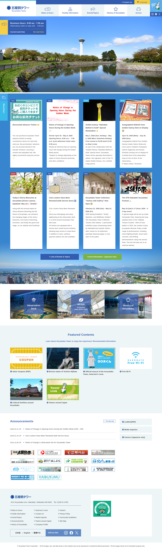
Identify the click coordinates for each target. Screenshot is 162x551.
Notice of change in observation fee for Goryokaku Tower (47, 442)
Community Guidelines (67, 517)
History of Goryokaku (116, 10)
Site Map (62, 521)
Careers (62, 510)
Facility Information (70, 10)
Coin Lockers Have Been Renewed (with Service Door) (46, 436)
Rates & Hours (47, 10)
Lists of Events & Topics (59, 257)
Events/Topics (93, 10)
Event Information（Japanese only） (102, 257)
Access (139, 10)
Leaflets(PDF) (129, 422)
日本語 (17, 533)
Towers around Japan (43, 521)
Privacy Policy (64, 514)
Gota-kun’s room (41, 510)
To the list (109, 421)
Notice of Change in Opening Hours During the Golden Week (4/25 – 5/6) (53, 429)
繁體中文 (37, 533)
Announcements (17, 521)
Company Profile (41, 524)
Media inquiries (130, 430)
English (27, 533)
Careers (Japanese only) (133, 437)
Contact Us (127, 2)
